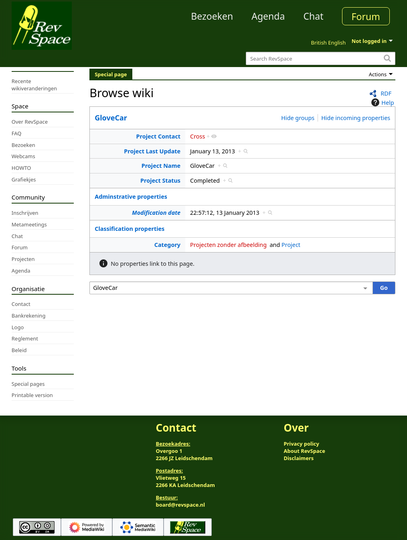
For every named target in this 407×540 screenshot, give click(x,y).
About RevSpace (304, 450)
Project (290, 245)
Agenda (268, 16)
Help (381, 102)
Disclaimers (298, 458)
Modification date (156, 212)
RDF (386, 93)
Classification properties (129, 228)
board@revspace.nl (180, 504)
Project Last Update (152, 151)
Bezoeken (212, 16)
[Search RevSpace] (320, 58)
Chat (313, 16)
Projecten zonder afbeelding (228, 245)
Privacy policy (301, 443)
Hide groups (297, 118)
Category (167, 245)
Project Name (161, 165)
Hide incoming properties (355, 118)
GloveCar (111, 117)
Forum (366, 16)
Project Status (160, 180)
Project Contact (158, 136)
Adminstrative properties (131, 196)
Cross (197, 136)
